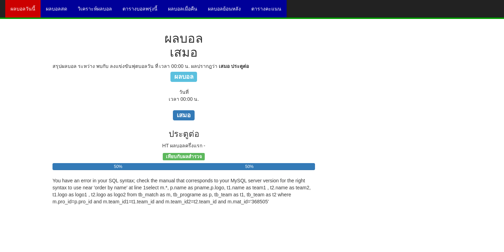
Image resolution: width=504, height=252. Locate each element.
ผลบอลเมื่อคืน (185, 11)
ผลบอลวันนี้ (25, 11)
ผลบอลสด (59, 11)
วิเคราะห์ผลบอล (97, 11)
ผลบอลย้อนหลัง (227, 11)
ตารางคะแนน (269, 11)
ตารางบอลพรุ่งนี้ (142, 11)
